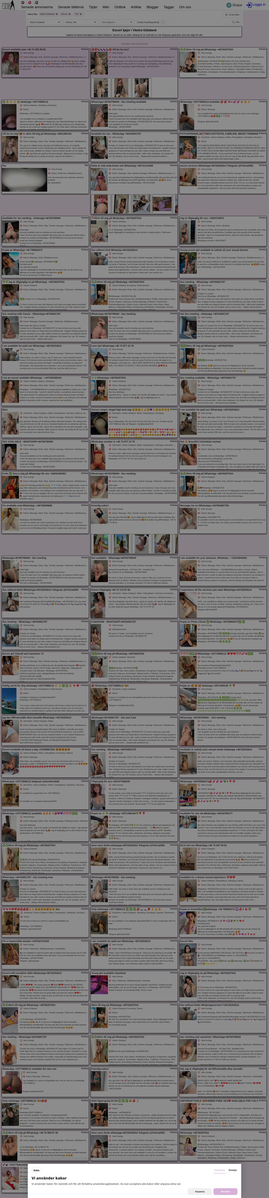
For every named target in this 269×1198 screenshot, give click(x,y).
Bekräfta (225, 1191)
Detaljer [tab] (233, 1170)
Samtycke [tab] (219, 1170)
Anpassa (199, 1191)
